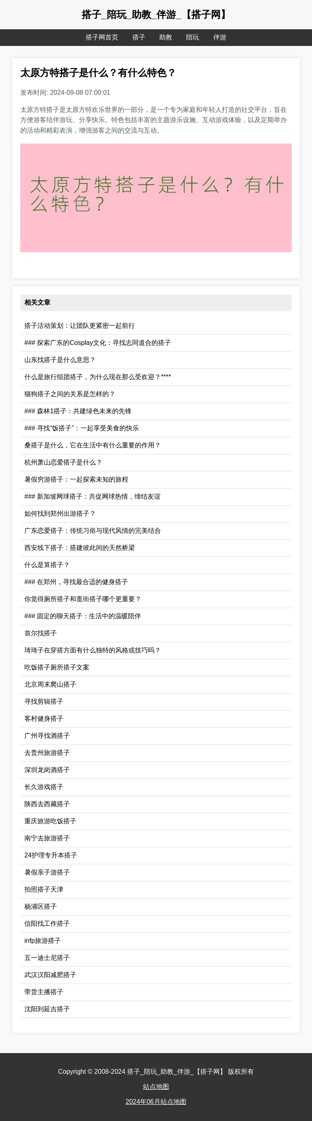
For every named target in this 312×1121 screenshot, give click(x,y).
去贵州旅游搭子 (47, 752)
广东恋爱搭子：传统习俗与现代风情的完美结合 (92, 530)
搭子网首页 (102, 37)
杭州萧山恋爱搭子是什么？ (63, 462)
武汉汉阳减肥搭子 (50, 974)
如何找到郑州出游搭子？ (60, 513)
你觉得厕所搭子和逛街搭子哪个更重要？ (82, 598)
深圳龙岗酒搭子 (47, 769)
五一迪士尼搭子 (47, 957)
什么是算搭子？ (47, 564)
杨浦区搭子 (40, 906)
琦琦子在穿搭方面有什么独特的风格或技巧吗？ (92, 650)
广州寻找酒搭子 (47, 735)
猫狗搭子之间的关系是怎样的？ (69, 393)
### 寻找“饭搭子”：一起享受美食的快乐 (81, 428)
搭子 (138, 37)
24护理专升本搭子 (50, 855)
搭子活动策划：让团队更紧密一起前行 (79, 325)
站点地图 (156, 1086)
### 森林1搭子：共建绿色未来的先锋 (78, 411)
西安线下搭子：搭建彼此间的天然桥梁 (79, 547)
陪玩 (192, 37)
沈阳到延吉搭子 (47, 1008)
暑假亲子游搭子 (47, 872)
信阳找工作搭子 (47, 923)
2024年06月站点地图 (156, 1101)
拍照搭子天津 (43, 889)
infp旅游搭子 (42, 940)
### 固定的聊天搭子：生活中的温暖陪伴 (82, 616)
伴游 (219, 37)
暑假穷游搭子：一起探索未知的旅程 (76, 479)
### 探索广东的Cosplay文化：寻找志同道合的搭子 (97, 342)
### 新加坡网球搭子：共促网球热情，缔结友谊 (92, 496)
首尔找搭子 (40, 633)
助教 (165, 37)
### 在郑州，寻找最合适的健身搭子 (76, 581)
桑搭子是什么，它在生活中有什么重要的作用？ (92, 445)
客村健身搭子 (43, 718)
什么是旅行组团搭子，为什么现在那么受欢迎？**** (97, 376)
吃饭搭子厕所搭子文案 (56, 667)
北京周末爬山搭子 (50, 684)
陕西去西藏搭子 (47, 803)
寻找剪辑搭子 (43, 701)
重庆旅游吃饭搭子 (50, 821)
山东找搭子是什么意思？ (60, 359)
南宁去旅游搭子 (47, 838)
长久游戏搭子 (43, 786)
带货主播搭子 (43, 991)
